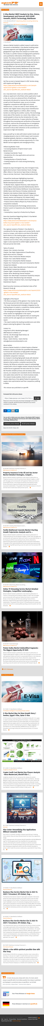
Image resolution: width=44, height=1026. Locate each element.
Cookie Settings (17, 1021)
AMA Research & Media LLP (20, 24)
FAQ (2, 1019)
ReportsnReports (7, 889)
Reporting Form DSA (6, 1021)
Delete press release (12, 424)
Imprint (6, 1019)
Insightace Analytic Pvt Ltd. (10, 769)
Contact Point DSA (32, 1019)
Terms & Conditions (22, 1019)
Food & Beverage (13, 643)
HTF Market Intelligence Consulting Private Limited (16, 710)
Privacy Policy (12, 1019)
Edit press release (28, 424)
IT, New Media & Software (15, 709)
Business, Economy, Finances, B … (18, 468)
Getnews (5, 827)
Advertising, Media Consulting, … (17, 584)
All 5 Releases (7, 669)
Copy (37, 398)
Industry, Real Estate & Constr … (17, 525)
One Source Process (8, 947)
